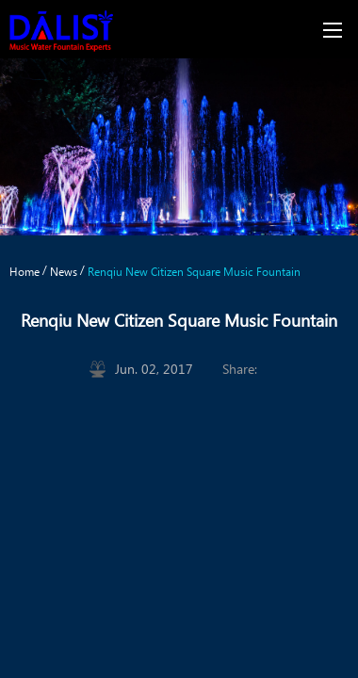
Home (24, 271)
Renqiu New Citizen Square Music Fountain (194, 271)
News (63, 271)
